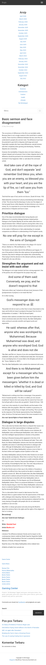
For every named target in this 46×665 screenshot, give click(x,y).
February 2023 (22, 59)
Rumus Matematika (8, 570)
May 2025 (23, 47)
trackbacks (21, 602)
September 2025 (23, 36)
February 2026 (22, 22)
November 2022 (23, 67)
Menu (6, 111)
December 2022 (23, 64)
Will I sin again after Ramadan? (11, 630)
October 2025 (23, 33)
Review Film (5, 568)
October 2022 (23, 70)
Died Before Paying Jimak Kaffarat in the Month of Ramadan (20, 627)
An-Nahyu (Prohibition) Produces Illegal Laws (16, 624)
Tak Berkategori (23, 103)
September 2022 (23, 73)
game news (16, 594)
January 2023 (23, 61)
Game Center (6, 559)
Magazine (12, 660)
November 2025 (23, 30)
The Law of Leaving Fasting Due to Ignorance (16, 636)
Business (23, 89)
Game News (5, 564)
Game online (23, 594)
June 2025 (23, 44)
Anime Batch (6, 573)
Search (4, 608)
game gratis (9, 594)
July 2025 (23, 41)
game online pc (31, 594)
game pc (13, 596)
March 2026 (23, 19)
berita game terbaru (33, 592)
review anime (6, 584)
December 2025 (23, 27)
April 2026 (23, 16)
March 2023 (23, 56)
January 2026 (23, 24)
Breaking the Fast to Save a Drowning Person (16, 633)
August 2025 (23, 39)
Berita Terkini (6, 575)
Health (23, 97)
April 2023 (23, 53)
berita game (24, 592)
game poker (19, 596)
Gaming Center (10, 588)
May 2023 (23, 50)
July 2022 (23, 78)
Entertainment (23, 91)
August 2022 (23, 75)
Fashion (23, 94)
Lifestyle (22, 100)
